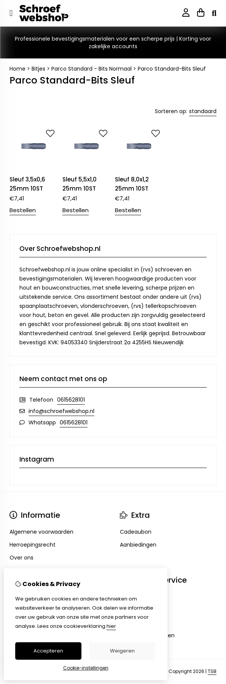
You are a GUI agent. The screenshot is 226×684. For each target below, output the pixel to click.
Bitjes (38, 68)
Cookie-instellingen (85, 668)
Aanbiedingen (138, 544)
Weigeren (122, 650)
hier (111, 626)
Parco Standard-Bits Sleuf (172, 68)
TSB (212, 671)
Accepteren (48, 650)
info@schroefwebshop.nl (61, 411)
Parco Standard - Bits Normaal (91, 68)
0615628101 (71, 399)
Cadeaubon (135, 532)
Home (17, 68)
